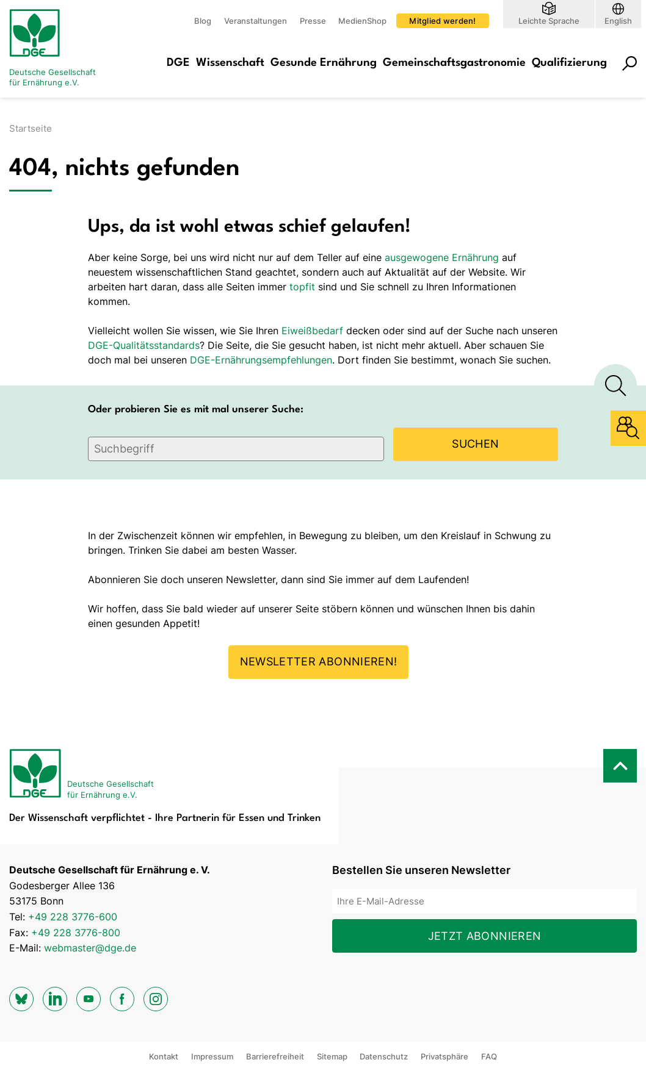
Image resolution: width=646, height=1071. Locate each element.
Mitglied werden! (442, 21)
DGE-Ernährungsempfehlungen (261, 360)
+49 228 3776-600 (72, 917)
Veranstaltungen (255, 21)
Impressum (212, 1056)
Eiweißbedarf (312, 330)
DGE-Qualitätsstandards (144, 345)
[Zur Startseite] (58, 49)
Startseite (30, 128)
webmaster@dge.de (90, 948)
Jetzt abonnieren (485, 936)
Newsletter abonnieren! (318, 661)
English (618, 20)
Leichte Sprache (548, 20)
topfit (302, 287)
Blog (202, 21)
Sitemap (332, 1056)
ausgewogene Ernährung (442, 257)
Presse (313, 21)
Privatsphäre (444, 1056)
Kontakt (163, 1056)
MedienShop (362, 21)
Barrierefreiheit (275, 1056)
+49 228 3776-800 (75, 932)
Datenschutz (384, 1056)
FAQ (489, 1056)
